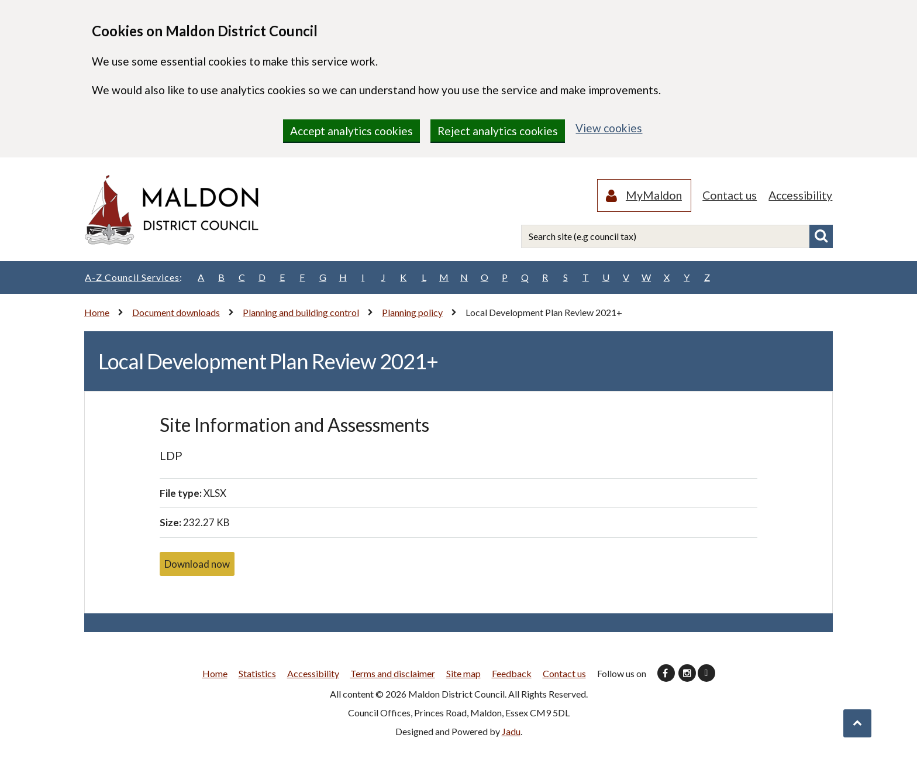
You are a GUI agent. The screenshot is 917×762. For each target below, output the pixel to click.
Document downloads (176, 312)
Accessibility (798, 195)
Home (96, 312)
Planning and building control (301, 312)
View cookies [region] (608, 127)
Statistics (257, 673)
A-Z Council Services (133, 277)
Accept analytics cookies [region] (351, 131)
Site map (463, 673)
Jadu (511, 731)
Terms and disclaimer (392, 673)
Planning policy (412, 312)
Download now (197, 564)
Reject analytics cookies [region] (497, 131)
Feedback (512, 673)
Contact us (725, 195)
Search (821, 237)
